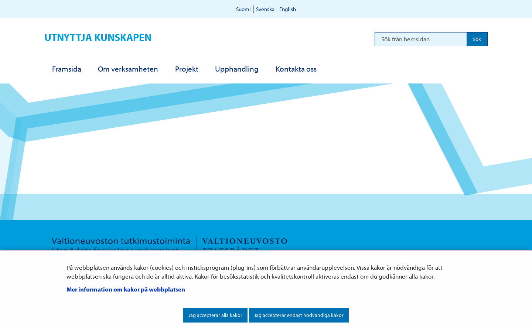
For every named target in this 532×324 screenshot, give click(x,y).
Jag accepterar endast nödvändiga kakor (299, 315)
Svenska (265, 9)
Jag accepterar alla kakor (215, 315)
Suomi (243, 9)
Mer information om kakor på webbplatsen (125, 289)
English (287, 9)
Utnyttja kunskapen (97, 37)
